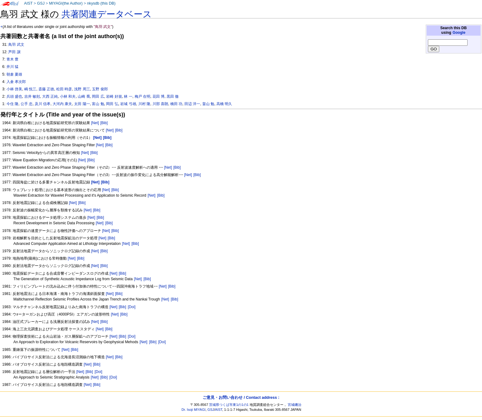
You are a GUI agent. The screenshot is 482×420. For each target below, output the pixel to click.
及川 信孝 (42, 104)
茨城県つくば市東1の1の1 (229, 404)
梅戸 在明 (142, 96)
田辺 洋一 (192, 104)
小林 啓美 (14, 89)
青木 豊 (12, 59)
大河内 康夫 (62, 104)
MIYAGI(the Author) (65, 3)
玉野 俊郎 (100, 89)
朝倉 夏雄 (14, 74)
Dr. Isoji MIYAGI (194, 409)
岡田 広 (98, 96)
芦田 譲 (14, 52)
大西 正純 (50, 96)
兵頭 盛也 (14, 96)
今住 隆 (12, 104)
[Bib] (104, 123)
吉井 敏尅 (32, 96)
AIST (28, 3)
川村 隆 (144, 104)
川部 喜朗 (160, 104)
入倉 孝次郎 (16, 82)
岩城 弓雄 (128, 104)
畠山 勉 (208, 104)
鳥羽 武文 (16, 44)
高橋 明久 (224, 104)
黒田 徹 (173, 96)
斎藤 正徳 (46, 89)
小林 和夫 (68, 96)
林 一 (128, 96)
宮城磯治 (294, 404)
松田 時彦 (64, 89)
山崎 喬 (84, 96)
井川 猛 (12, 67)
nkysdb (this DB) (101, 3)
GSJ (41, 3)
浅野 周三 (82, 89)
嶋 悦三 (30, 89)
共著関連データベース (106, 14)
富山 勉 (98, 104)
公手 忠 (27, 104)
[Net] (95, 123)
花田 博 (158, 96)
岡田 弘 (112, 104)
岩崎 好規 (114, 96)
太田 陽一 (82, 104)
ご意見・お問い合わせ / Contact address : (241, 397)
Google (458, 32)
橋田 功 (176, 104)
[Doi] (132, 307)
